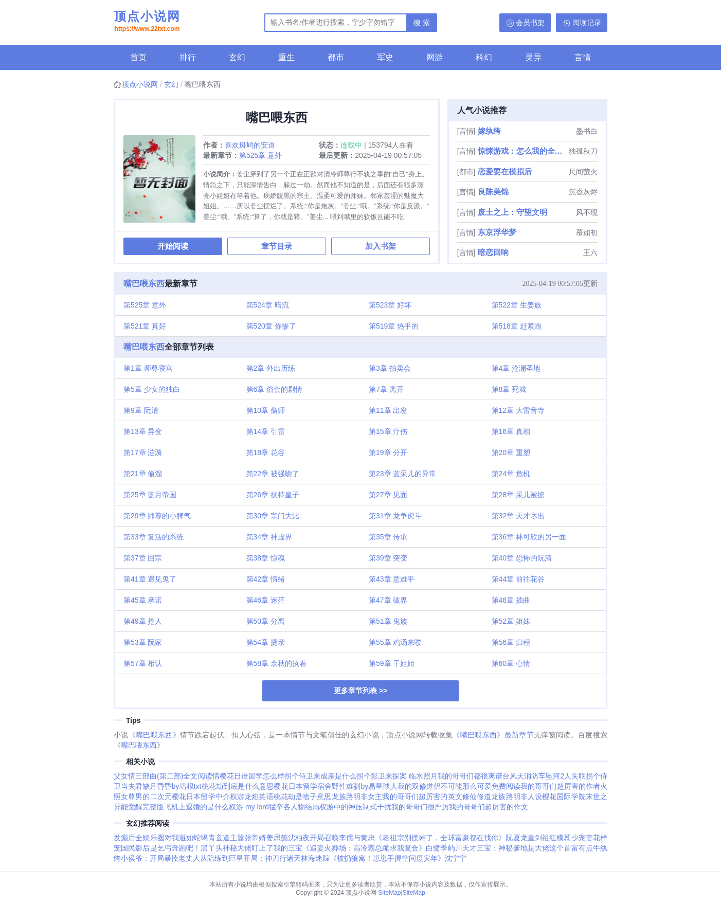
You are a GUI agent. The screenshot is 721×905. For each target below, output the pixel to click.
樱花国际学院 (564, 796)
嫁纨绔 (489, 130)
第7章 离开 (386, 389)
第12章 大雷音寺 (518, 410)
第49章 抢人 (142, 621)
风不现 (587, 212)
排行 (187, 57)
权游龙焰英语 (252, 796)
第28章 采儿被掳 (518, 495)
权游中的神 (337, 807)
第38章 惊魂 (265, 558)
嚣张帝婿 (251, 838)
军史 (385, 57)
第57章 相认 (142, 663)
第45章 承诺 (142, 600)
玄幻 (237, 57)
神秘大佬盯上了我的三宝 (262, 848)
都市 (336, 57)
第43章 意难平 (391, 579)
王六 (590, 252)
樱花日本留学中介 (201, 796)
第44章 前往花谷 (518, 579)
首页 (138, 57)
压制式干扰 (373, 807)
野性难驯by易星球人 (365, 786)
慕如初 (587, 232)
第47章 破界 (388, 600)
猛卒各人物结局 (294, 807)
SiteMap (389, 892)
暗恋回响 (493, 252)
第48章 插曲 (511, 600)
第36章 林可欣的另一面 (529, 537)
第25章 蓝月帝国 (149, 495)
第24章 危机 (511, 473)
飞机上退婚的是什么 (196, 807)
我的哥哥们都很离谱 (470, 776)
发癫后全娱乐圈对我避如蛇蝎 (161, 838)
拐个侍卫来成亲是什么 (320, 776)
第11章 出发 (388, 410)
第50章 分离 (265, 621)
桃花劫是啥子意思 (303, 796)
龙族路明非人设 (516, 796)
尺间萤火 (583, 172)
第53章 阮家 (142, 642)
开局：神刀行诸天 (272, 858)
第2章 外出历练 (271, 368)
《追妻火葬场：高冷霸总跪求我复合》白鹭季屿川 (382, 848)
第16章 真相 (511, 431)
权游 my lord (249, 807)
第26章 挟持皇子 (272, 495)
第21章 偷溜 (142, 473)
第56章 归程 (511, 642)
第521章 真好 (144, 326)
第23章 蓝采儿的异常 (402, 473)
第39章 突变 (388, 558)
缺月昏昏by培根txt (171, 786)
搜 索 (421, 23)
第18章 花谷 (265, 452)
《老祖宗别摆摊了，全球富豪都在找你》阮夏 (447, 838)
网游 (434, 57)
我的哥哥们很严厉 (420, 807)
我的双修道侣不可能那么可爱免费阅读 (459, 786)
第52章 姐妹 (511, 621)
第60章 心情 (511, 663)
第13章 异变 (142, 431)
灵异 (533, 57)
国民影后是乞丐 (146, 848)
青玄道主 (222, 838)
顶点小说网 (147, 22)
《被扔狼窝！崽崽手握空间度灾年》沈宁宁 (398, 858)
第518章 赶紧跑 (517, 326)
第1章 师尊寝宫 (148, 368)
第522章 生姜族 (517, 305)
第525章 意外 (260, 155)
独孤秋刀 (583, 151)
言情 (582, 57)
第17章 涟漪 (142, 452)
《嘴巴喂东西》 (154, 735)
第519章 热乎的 (394, 326)
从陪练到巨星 (221, 858)
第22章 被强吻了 (272, 473)
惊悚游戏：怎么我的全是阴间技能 (522, 151)
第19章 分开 (388, 452)
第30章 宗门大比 (272, 516)
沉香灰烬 (583, 192)
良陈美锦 (493, 191)
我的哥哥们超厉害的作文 (488, 807)
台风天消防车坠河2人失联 (544, 776)
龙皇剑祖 (534, 838)
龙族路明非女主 (357, 796)
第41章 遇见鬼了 (149, 579)
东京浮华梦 (497, 232)
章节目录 (276, 246)
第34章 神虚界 (269, 537)
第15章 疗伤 (388, 431)
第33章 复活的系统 (153, 537)
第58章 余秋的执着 (276, 663)
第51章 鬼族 (388, 621)
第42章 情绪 (265, 579)
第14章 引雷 (265, 431)
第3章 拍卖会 (390, 368)
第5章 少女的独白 (151, 389)
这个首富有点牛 (574, 848)
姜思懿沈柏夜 (288, 838)
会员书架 (530, 23)
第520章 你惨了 (271, 326)
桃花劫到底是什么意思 (238, 786)
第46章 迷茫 (265, 600)
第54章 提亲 (265, 642)
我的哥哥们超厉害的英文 (422, 796)
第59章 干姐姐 (391, 663)
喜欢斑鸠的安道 (250, 145)
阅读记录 (586, 23)
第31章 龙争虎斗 (395, 516)
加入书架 (380, 246)
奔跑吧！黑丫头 (197, 848)
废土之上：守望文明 (512, 212)
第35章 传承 (388, 537)
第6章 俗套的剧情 (274, 389)
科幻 (484, 57)
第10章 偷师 (265, 410)
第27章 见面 (388, 495)
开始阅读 (172, 246)
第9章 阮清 (140, 410)
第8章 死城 (509, 389)
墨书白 (587, 131)
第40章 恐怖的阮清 (522, 558)
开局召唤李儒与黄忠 (342, 838)
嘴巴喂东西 (144, 283)
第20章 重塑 (511, 452)
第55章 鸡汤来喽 (395, 642)
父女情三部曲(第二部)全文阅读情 (167, 776)
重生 (286, 57)
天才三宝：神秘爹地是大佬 (505, 848)
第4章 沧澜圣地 (516, 368)
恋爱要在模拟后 (505, 171)
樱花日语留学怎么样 (252, 776)
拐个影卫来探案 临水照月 (397, 776)
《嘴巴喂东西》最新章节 (493, 735)
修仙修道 (476, 796)
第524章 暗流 (267, 305)
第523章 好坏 (390, 305)
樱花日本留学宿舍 (303, 786)
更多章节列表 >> (360, 690)
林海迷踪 (315, 858)
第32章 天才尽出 (518, 516)
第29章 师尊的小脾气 (157, 516)
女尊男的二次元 (146, 796)
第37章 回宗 (142, 558)
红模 (556, 838)
